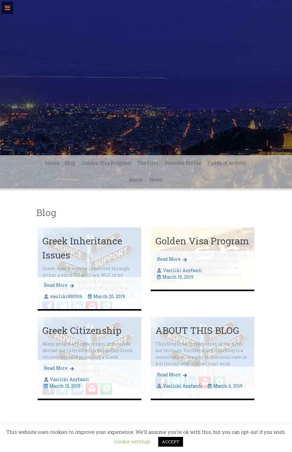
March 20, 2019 (106, 296)
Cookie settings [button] (132, 441)
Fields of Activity (227, 163)
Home (52, 163)
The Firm (148, 163)
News (156, 180)
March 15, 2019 (175, 277)
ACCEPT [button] (170, 441)
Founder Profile (183, 163)
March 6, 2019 (225, 386)
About (136, 180)
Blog (70, 163)
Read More (59, 285)
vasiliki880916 (66, 296)
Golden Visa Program (106, 163)
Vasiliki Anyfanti (182, 270)
